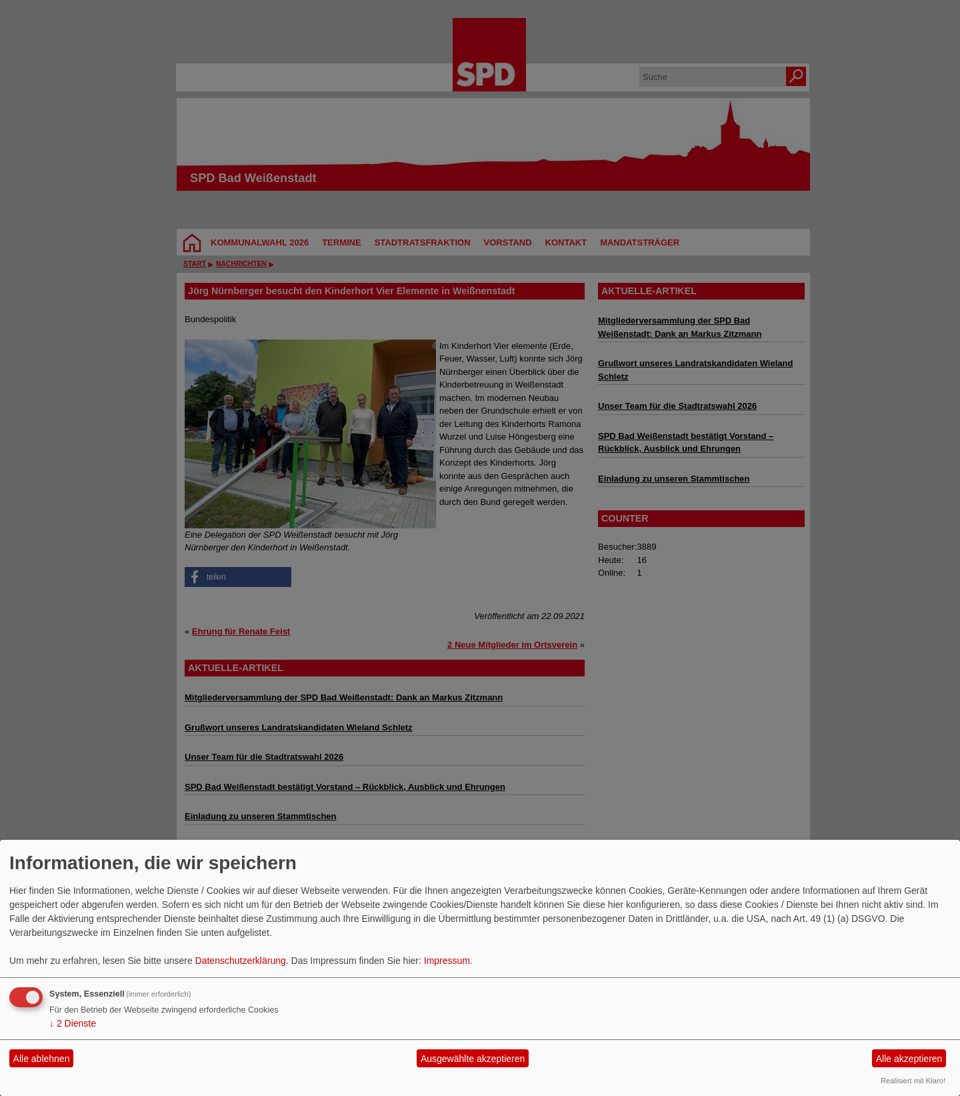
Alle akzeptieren (909, 1058)
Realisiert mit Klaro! (913, 1081)
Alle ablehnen (41, 1058)
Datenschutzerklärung (240, 960)
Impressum (447, 960)
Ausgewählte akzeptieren (473, 1058)
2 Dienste (72, 1023)
